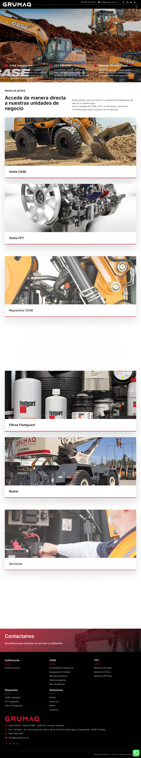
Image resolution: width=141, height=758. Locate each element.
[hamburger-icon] (136, 7)
